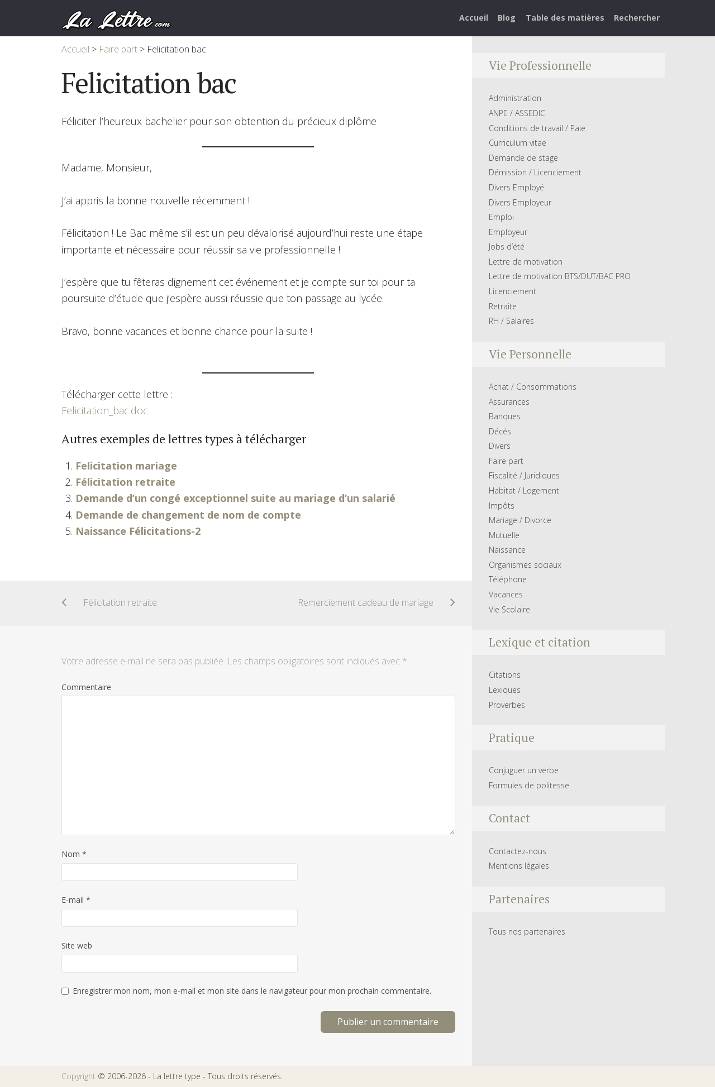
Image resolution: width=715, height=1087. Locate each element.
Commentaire (86, 687)
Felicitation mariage (126, 465)
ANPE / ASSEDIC (517, 113)
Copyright (78, 1076)
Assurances (509, 401)
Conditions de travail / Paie (537, 128)
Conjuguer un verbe (524, 770)
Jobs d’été (507, 246)
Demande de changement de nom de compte (188, 514)
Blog (507, 17)
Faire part (506, 461)
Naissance (507, 549)
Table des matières (565, 17)
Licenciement (512, 291)
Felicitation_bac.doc (104, 410)
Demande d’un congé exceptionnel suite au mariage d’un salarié (235, 498)
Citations (505, 674)
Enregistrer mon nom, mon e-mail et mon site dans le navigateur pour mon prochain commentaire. (252, 990)
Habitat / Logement (524, 490)
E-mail (75, 899)
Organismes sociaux (525, 564)
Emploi (501, 217)
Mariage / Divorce (520, 520)
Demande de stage (523, 157)
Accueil (473, 17)
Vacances (506, 594)
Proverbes (507, 705)
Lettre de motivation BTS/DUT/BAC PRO (560, 276)
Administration (515, 98)
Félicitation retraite (125, 482)
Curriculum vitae (517, 142)
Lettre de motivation (526, 261)
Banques (505, 416)
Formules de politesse (529, 785)
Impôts (501, 505)
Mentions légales (519, 865)
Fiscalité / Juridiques (524, 475)
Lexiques (505, 689)
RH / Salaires (511, 320)
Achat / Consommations (532, 386)
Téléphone (508, 579)
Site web (76, 945)
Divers (500, 445)
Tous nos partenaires (527, 931)
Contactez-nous (517, 851)
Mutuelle (504, 535)
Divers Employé (516, 187)
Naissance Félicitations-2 (138, 531)
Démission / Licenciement (535, 172)
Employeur (508, 232)
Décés (500, 431)
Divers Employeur (520, 202)
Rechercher (637, 17)
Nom (74, 854)
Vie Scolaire (509, 609)
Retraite (503, 306)
